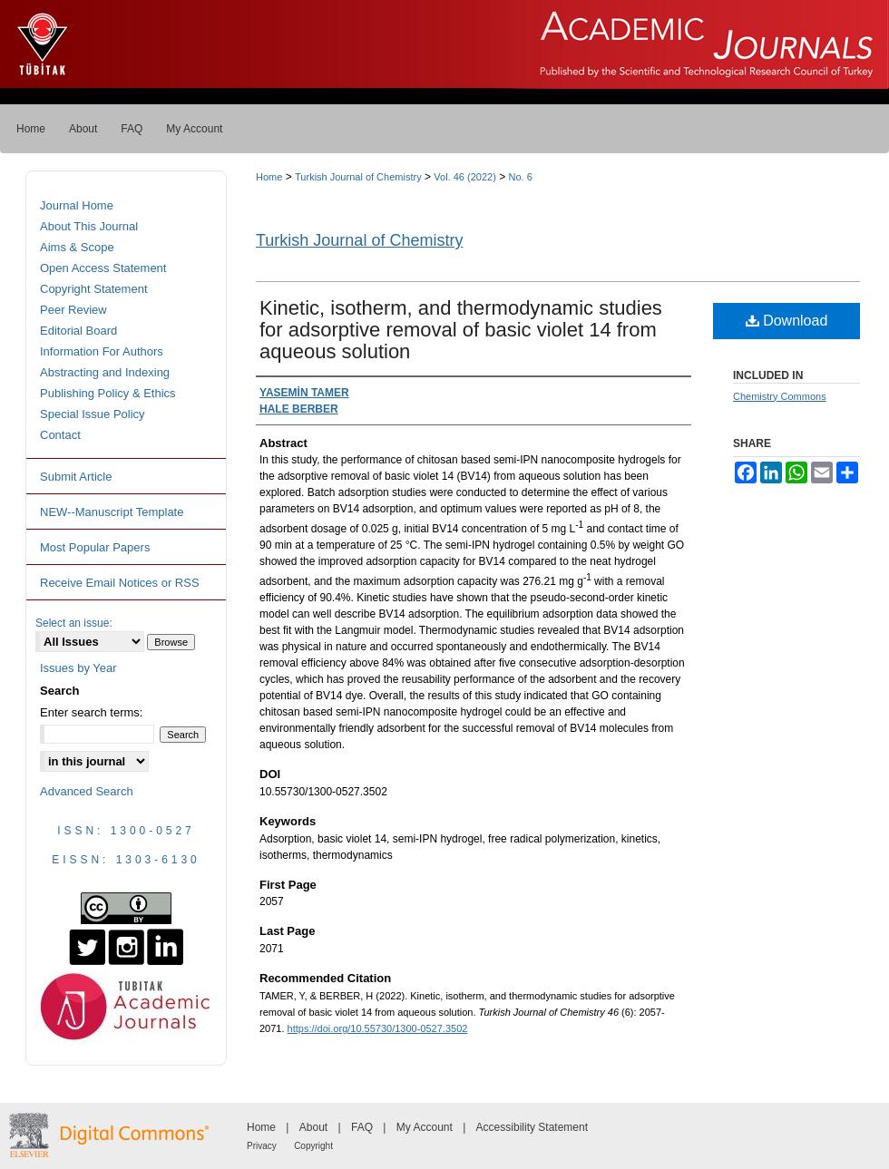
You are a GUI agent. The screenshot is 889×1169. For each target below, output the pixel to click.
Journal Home (76, 205)
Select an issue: (73, 623)
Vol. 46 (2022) (465, 176)
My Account (424, 1127)
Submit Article (76, 476)
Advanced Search (86, 791)
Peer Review (73, 310)
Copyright (313, 1146)
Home (269, 176)
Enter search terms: (91, 712)
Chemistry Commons (779, 396)
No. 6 (520, 176)
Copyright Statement (94, 289)
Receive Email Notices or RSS (120, 582)
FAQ (362, 1127)
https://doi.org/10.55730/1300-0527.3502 (378, 1028)
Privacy (262, 1146)
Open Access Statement (103, 268)
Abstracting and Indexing (105, 372)
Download (787, 320)
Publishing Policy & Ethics (108, 393)
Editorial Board (78, 330)
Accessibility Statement (532, 1127)
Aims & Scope (77, 247)
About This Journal (89, 226)
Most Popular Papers (95, 547)
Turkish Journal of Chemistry (358, 176)
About (313, 1127)
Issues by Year (78, 668)
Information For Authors (101, 351)
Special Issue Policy (92, 414)
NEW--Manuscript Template (111, 512)
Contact (60, 435)
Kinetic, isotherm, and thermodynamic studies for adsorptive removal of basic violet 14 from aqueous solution (460, 330)
